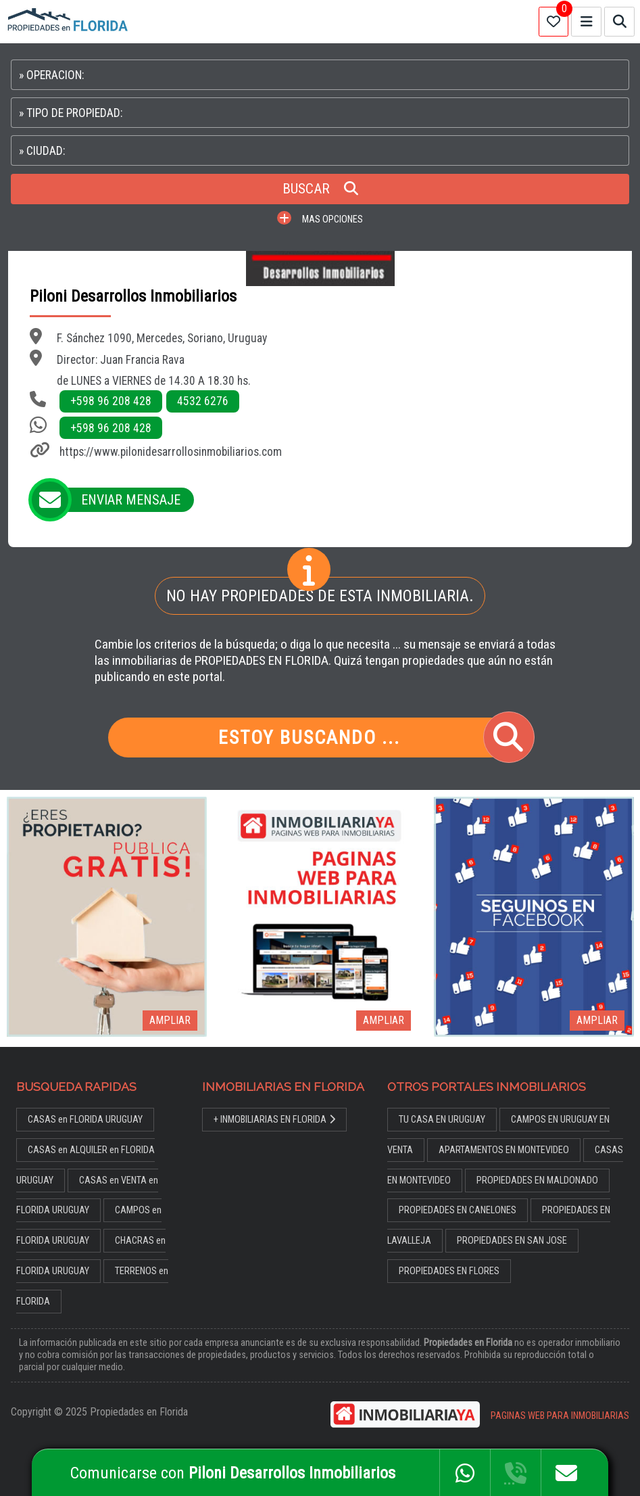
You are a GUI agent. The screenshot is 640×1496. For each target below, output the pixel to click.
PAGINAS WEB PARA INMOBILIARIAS (560, 1416)
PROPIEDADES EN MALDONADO (537, 1180)
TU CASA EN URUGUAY (442, 1119)
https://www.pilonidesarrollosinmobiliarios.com (170, 452)
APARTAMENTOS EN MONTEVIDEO (504, 1150)
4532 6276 (202, 401)
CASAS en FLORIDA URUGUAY (85, 1119)
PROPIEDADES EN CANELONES (457, 1210)
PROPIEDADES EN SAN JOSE (512, 1240)
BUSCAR (320, 189)
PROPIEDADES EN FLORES (449, 1271)
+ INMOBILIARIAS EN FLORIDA (275, 1119)
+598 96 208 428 (110, 401)
